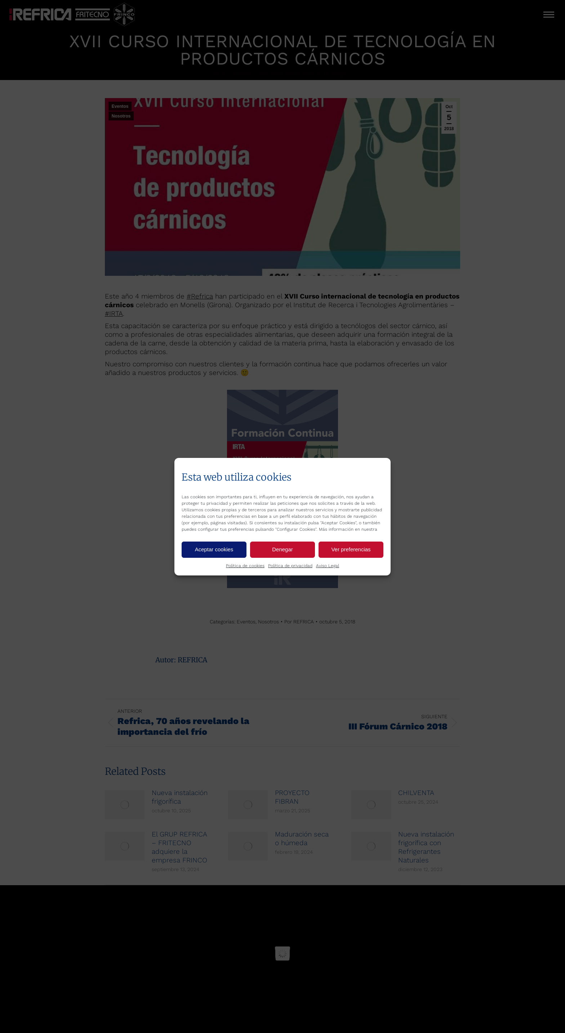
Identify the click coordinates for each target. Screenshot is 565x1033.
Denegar (282, 549)
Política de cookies (245, 565)
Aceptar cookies (214, 549)
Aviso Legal (327, 565)
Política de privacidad (290, 565)
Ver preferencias (350, 549)
